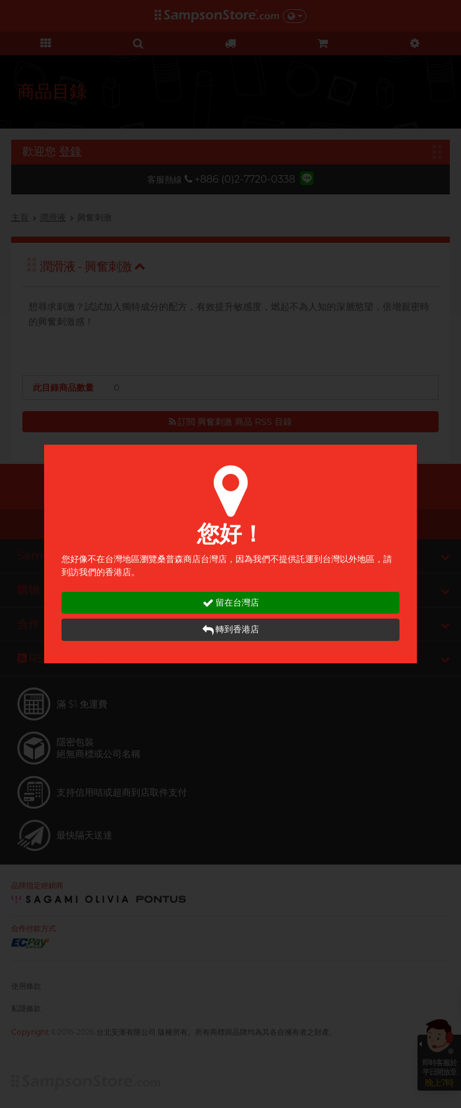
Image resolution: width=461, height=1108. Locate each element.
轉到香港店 (231, 629)
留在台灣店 (231, 603)
